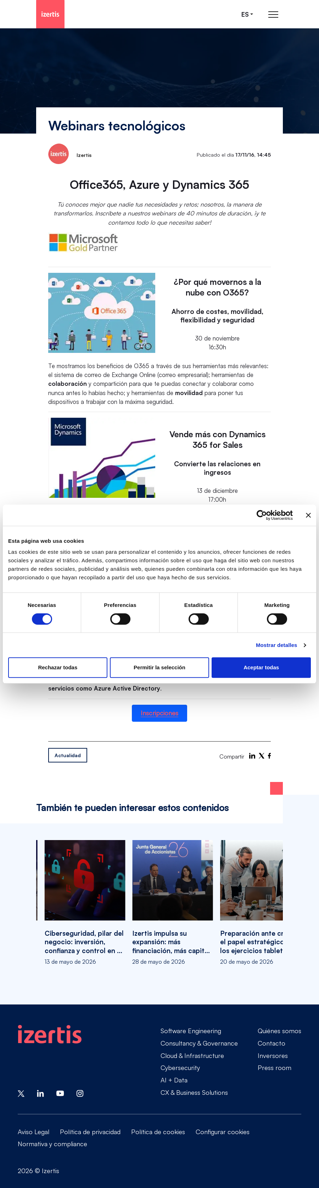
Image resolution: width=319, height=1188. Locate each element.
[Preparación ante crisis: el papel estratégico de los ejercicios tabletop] (260, 903)
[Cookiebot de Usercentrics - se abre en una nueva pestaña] (262, 515)
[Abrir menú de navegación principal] (273, 14)
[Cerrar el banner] (308, 515)
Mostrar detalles (276, 645)
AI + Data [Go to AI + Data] (174, 1080)
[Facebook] (269, 756)
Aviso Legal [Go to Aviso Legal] (33, 1132)
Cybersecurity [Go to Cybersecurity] (180, 1067)
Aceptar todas (261, 667)
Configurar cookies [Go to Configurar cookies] (223, 1132)
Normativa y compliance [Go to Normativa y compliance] (52, 1144)
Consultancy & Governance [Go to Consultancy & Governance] (199, 1043)
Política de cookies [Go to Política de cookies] (158, 1132)
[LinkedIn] (252, 756)
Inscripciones (159, 713)
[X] (261, 756)
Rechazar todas (57, 667)
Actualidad (68, 755)
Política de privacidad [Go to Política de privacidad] (90, 1132)
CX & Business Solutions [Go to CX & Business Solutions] (194, 1092)
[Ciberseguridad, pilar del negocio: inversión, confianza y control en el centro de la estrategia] (85, 903)
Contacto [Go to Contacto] (271, 1043)
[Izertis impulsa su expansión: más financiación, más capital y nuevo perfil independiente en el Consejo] (172, 903)
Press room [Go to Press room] (274, 1067)
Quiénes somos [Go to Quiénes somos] (279, 1031)
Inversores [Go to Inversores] (273, 1055)
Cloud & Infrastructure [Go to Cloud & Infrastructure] (192, 1055)
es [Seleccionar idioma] (245, 14)
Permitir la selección (159, 667)
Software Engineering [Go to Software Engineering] (191, 1031)
